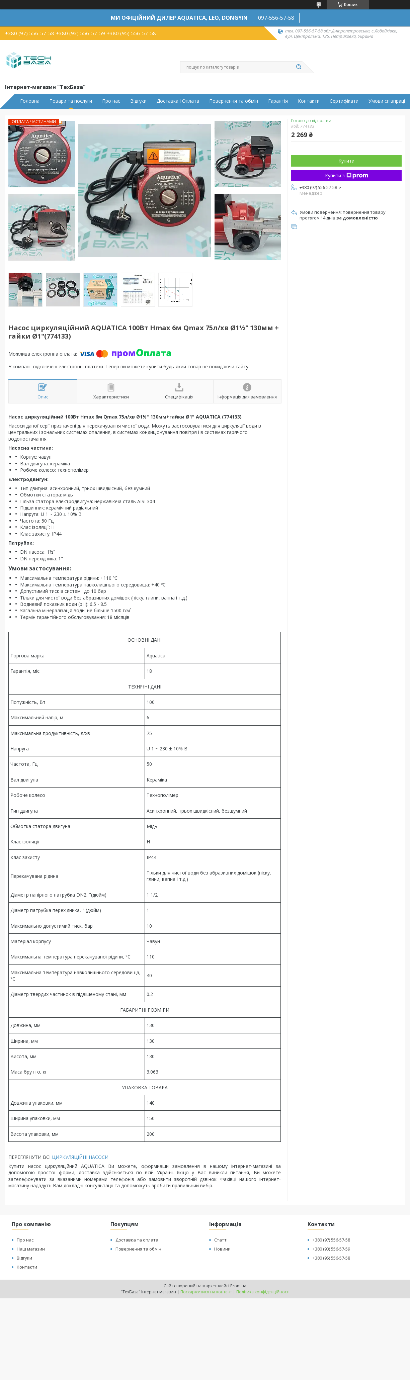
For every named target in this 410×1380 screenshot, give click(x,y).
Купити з (346, 175)
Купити (346, 161)
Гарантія (278, 101)
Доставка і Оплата (178, 101)
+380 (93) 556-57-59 (331, 1249)
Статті (221, 1240)
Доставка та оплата (136, 1240)
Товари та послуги (71, 101)
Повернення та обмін (233, 101)
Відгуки (138, 101)
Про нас (111, 101)
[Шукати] (299, 67)
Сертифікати (344, 101)
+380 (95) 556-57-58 (331, 1258)
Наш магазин (31, 1249)
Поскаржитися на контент (206, 1292)
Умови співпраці (386, 101)
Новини (222, 1249)
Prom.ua (238, 1286)
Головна (29, 101)
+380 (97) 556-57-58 (331, 1240)
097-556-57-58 (276, 17)
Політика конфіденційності (263, 1292)
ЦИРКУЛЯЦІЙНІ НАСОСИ (80, 1157)
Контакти (309, 101)
